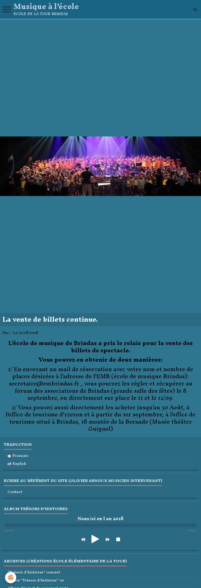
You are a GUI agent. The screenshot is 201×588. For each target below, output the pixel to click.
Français (18, 456)
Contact (15, 492)
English (17, 464)
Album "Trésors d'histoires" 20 (36, 580)
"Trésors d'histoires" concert (34, 572)
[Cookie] (10, 577)
